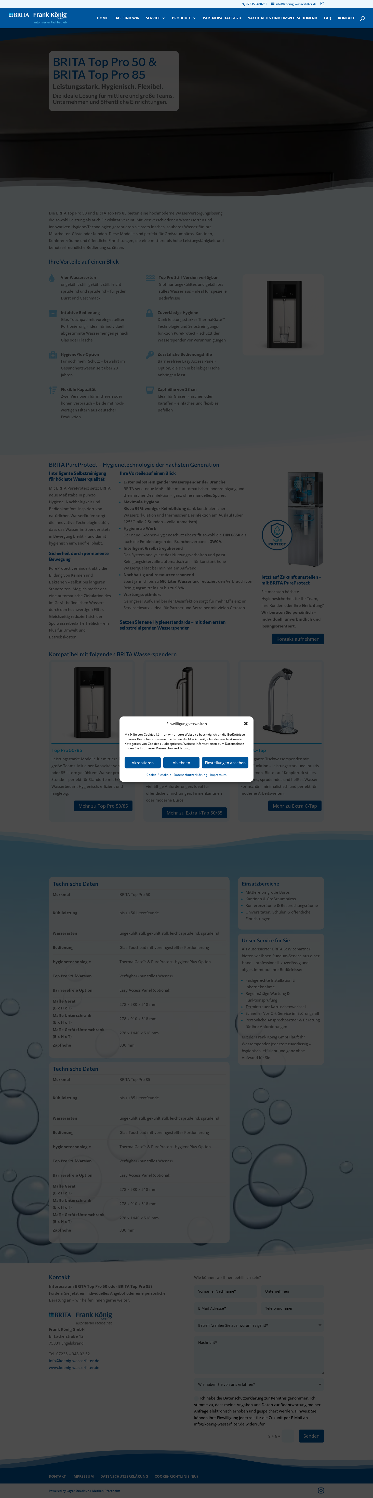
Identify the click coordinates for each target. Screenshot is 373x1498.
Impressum (218, 774)
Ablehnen (181, 762)
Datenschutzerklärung (190, 774)
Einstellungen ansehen (225, 762)
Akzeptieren (143, 762)
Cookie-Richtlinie (158, 774)
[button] (245, 723)
